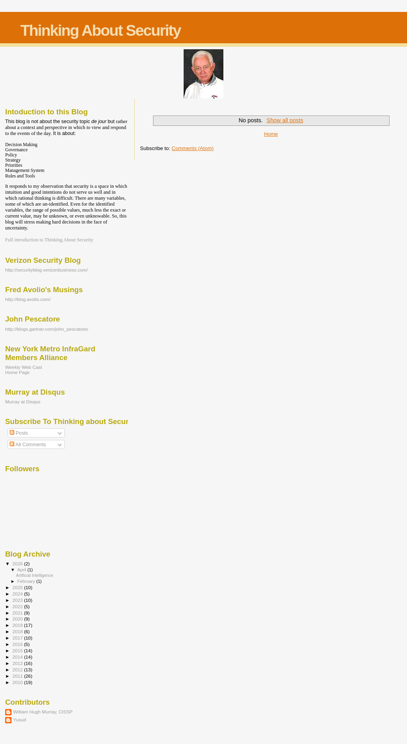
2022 (18, 606)
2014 (18, 656)
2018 (18, 631)
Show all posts (285, 120)
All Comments (28, 444)
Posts (19, 433)
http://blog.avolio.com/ (27, 299)
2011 (18, 675)
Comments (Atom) (192, 148)
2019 (18, 625)
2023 (18, 600)
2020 (18, 618)
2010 (18, 682)
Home (271, 134)
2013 (18, 663)
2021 (18, 612)
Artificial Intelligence (34, 575)
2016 (18, 644)
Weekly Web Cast (23, 367)
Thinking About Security (100, 30)
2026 (18, 563)
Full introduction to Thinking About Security (49, 240)
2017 (18, 637)
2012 (18, 669)
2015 (18, 650)
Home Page (17, 372)
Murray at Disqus (23, 401)
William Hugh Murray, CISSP (43, 711)
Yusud (19, 719)
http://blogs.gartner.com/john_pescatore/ (46, 329)
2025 (18, 587)
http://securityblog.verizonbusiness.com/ (46, 269)
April (22, 569)
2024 (18, 593)
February (27, 581)
